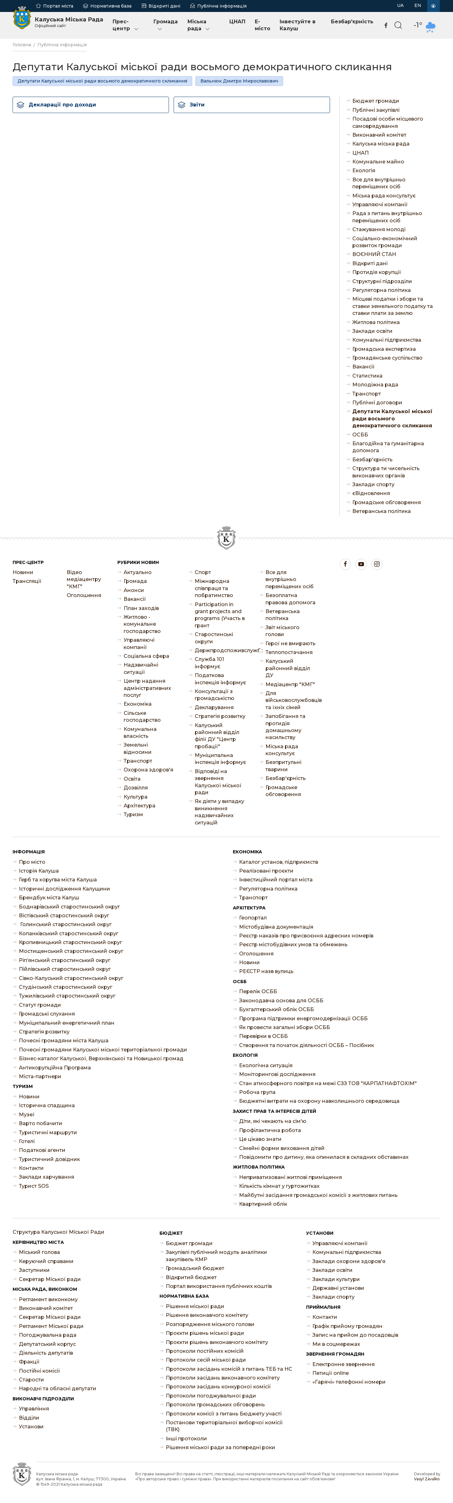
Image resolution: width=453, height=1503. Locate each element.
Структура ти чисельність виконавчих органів (386, 471)
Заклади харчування (46, 1177)
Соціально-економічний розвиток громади (384, 242)
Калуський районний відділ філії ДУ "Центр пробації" (217, 735)
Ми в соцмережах (336, 1344)
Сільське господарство (142, 716)
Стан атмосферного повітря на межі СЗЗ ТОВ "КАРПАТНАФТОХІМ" (328, 1083)
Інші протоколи (186, 1439)
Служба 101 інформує (209, 662)
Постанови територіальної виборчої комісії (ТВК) (224, 1426)
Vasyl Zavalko (427, 1479)
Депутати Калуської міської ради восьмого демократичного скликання (102, 81)
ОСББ (360, 435)
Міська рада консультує (384, 196)
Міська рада (199, 25)
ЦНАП (237, 22)
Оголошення (84, 595)
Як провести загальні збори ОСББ (284, 1027)
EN (417, 5)
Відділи (29, 1418)
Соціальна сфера (146, 656)
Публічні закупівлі (376, 110)
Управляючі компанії (380, 205)
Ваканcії (363, 367)
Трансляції (27, 581)
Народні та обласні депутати (57, 1389)
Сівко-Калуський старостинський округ (71, 978)
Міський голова (39, 1252)
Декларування (214, 707)
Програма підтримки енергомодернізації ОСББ (303, 1019)
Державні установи (338, 1288)
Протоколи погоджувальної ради (211, 1396)
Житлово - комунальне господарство (142, 624)
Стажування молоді (378, 229)
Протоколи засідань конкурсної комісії (218, 1387)
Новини (23, 572)
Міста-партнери (40, 1076)
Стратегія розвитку (220, 716)
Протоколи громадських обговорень (215, 1405)
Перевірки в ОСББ (263, 1036)
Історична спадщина (47, 1105)
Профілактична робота (270, 1130)
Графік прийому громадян (347, 1326)
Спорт (203, 572)
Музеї (27, 1115)
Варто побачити (40, 1123)
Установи (31, 1427)
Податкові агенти (42, 1150)
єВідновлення (371, 493)
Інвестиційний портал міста (276, 880)
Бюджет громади (375, 101)
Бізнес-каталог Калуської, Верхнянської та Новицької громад (101, 1059)
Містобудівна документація (276, 927)
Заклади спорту (373, 484)
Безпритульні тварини (283, 765)
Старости (31, 1380)
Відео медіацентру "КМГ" (84, 579)
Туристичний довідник (49, 1159)
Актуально (138, 572)
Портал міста (58, 6)
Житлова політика (376, 322)
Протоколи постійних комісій (205, 1351)
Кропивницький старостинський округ (70, 942)
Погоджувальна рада (47, 1335)
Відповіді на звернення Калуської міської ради (218, 781)
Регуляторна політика (381, 290)
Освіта (132, 779)
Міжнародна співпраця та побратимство (214, 588)
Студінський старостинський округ (65, 987)
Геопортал (253, 918)
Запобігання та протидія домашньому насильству (285, 726)
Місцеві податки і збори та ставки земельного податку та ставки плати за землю (392, 306)
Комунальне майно (378, 162)
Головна (22, 45)
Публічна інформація (222, 6)
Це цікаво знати (260, 1139)
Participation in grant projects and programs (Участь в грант (220, 615)
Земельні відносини (138, 748)
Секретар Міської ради (50, 1279)
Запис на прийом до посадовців (355, 1335)
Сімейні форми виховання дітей (282, 1148)
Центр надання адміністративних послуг (147, 688)
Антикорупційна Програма (55, 1068)
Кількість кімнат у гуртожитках (279, 1186)
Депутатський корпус (47, 1344)
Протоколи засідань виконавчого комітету (223, 1378)
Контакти (31, 1168)
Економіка (138, 704)
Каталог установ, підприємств (278, 862)
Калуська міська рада (381, 144)
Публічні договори (377, 403)
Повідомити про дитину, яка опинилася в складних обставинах (324, 1157)
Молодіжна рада (375, 385)
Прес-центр (126, 25)
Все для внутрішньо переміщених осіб (378, 183)
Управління (34, 1409)
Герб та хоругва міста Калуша (58, 880)
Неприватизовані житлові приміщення (290, 1177)
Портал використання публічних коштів (219, 1286)
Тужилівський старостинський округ (67, 996)
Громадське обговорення (386, 502)
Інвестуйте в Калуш (298, 25)
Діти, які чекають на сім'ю (272, 1121)
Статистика (367, 376)
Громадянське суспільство (387, 358)
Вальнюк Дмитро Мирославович (239, 81)
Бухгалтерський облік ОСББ (276, 1009)
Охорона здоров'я (148, 770)
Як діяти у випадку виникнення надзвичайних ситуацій (219, 811)
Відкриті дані (164, 6)
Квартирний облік (263, 1204)
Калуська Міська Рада (69, 22)
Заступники (34, 1270)
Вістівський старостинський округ (64, 916)
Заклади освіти (372, 331)
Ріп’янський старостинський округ (64, 960)
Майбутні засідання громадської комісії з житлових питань (318, 1195)
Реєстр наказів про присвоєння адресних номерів (306, 936)
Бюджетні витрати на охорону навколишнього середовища (319, 1101)
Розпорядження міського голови (210, 1324)
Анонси (134, 590)
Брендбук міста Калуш (49, 898)
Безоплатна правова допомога (291, 598)
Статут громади (40, 1005)
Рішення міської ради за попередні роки (220, 1447)
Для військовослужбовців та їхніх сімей (292, 700)
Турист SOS (34, 1186)
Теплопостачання (289, 652)
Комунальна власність (140, 732)
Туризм (133, 814)
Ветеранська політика (381, 511)
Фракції (29, 1362)
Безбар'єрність (352, 22)
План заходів (141, 608)
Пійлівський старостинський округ (65, 969)
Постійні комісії (39, 1371)
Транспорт (366, 394)
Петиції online (330, 1373)
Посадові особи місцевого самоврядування (387, 122)
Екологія (363, 171)
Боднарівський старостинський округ (69, 907)
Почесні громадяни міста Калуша (64, 1041)
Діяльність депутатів (46, 1353)
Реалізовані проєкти (266, 871)
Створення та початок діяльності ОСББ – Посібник (306, 1045)
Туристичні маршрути (48, 1133)
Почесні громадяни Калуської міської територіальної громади (103, 1050)
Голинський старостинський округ (65, 924)
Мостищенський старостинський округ (71, 951)
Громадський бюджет (195, 1268)
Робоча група (257, 1092)
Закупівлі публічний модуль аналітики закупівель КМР (216, 1255)
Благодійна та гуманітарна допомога (388, 447)
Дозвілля (136, 788)
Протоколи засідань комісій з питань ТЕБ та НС (229, 1369)
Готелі (27, 1141)
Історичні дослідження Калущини (64, 889)
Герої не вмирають (291, 643)
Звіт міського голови (282, 630)
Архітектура (139, 806)
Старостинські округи (214, 637)
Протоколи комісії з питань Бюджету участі (224, 1414)
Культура (136, 797)
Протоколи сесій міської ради (206, 1360)
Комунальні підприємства (386, 340)
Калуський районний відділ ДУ (288, 668)
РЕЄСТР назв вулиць (266, 971)
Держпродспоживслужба (221, 650)
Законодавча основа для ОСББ (281, 1001)
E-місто (262, 25)
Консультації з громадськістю (214, 694)
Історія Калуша (39, 871)
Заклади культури (336, 1279)
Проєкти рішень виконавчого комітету (217, 1342)
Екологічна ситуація (266, 1065)
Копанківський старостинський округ (68, 934)
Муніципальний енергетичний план (67, 1023)
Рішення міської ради (195, 1306)
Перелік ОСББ (258, 991)
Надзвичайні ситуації (141, 668)
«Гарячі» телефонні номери (349, 1382)
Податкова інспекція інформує (220, 678)
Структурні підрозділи (382, 281)
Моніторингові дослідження (277, 1074)
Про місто (32, 862)
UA (400, 5)
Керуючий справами (46, 1261)
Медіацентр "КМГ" (290, 684)
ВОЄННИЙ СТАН (374, 254)
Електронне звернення (343, 1364)
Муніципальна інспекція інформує (220, 758)
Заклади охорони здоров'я (348, 1261)
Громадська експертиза (384, 349)
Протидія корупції (376, 272)
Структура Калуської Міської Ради (58, 1232)
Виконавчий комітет (379, 135)
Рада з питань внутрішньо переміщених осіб (387, 216)
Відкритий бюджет (191, 1277)
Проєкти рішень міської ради (205, 1333)
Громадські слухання (47, 1014)
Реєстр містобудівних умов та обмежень (293, 945)
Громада (166, 25)
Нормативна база (110, 6)
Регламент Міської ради (51, 1326)
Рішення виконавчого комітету (207, 1315)
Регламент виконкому (48, 1299)
